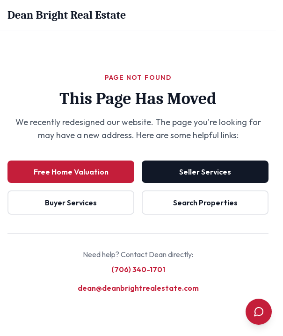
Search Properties (205, 202)
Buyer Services (71, 202)
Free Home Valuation (71, 171)
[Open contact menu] (259, 312)
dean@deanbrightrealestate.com (138, 288)
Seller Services (205, 171)
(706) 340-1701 (138, 269)
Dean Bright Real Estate (66, 14)
